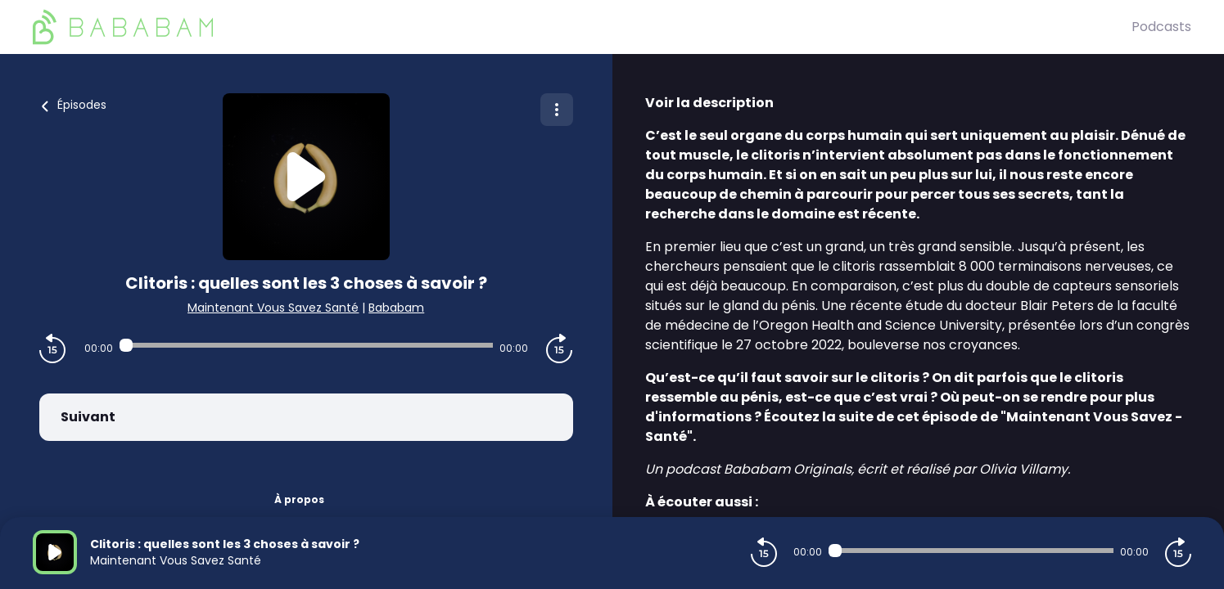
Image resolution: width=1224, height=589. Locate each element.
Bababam (396, 307)
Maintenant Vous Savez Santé (273, 307)
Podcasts (1161, 26)
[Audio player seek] (306, 345)
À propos (299, 499)
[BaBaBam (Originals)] (582, 27)
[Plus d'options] (556, 109)
